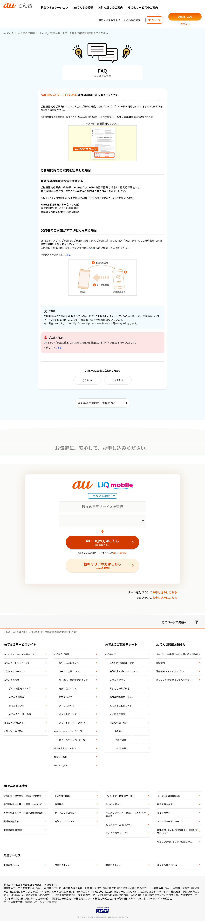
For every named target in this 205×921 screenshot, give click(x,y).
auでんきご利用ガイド (121, 705)
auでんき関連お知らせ (171, 644)
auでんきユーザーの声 (20, 714)
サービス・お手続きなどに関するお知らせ (177, 654)
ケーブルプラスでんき (66, 812)
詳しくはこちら (120, 553)
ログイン (185, 24)
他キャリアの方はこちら (102, 565)
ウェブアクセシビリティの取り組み (174, 841)
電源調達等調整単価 (13, 830)
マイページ (154, 20)
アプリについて (66, 705)
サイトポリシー (165, 812)
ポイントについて (68, 714)
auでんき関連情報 (15, 786)
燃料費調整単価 (11, 821)
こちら (90, 247)
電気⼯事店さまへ (166, 804)
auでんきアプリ (16, 705)
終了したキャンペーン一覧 (72, 739)
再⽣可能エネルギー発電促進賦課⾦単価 (23, 812)
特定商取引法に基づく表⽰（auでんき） (23, 804)
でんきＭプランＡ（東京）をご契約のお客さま (126, 814)
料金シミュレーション (54, 7)
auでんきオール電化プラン (119, 824)
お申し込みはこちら (164, 592)
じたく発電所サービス (117, 833)
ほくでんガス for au (167, 864)
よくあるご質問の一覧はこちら (97, 403)
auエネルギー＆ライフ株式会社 (42, 902)
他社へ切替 (120, 739)
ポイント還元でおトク (20, 688)
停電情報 (160, 662)
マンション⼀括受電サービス (120, 795)
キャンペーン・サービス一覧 (68, 731)
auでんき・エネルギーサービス (19, 654)
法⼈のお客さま (113, 804)
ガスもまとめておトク (65, 748)
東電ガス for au (11, 865)
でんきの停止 (121, 748)
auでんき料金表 (16, 697)
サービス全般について (70, 671)
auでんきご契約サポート (121, 644)
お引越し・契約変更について (73, 680)
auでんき (8, 33)
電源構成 (59, 804)
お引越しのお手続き (120, 688)
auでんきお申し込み (13, 722)
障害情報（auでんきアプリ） (170, 671)
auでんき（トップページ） (16, 662)
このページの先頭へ (180, 622)
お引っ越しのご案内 (110, 7)
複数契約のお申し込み (121, 697)
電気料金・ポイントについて (124, 671)
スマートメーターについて (72, 722)
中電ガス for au (62, 865)
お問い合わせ (60, 756)
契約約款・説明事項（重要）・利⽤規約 (22, 795)
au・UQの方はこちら (102, 542)
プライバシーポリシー (168, 821)
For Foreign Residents (168, 795)
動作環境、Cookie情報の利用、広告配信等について (177, 831)
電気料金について (68, 688)
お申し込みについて (69, 662)
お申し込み (185, 17)
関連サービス (12, 855)
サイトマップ (60, 765)
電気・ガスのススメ (109, 20)
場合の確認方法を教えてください (80, 95)
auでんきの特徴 (83, 7)
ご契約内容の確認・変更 (122, 662)
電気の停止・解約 (118, 722)
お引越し (119, 731)
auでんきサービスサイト (19, 644)
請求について (65, 697)
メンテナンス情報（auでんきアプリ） (175, 680)
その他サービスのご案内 (143, 7)
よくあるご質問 (132, 20)
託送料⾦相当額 (62, 795)
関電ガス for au (113, 865)
